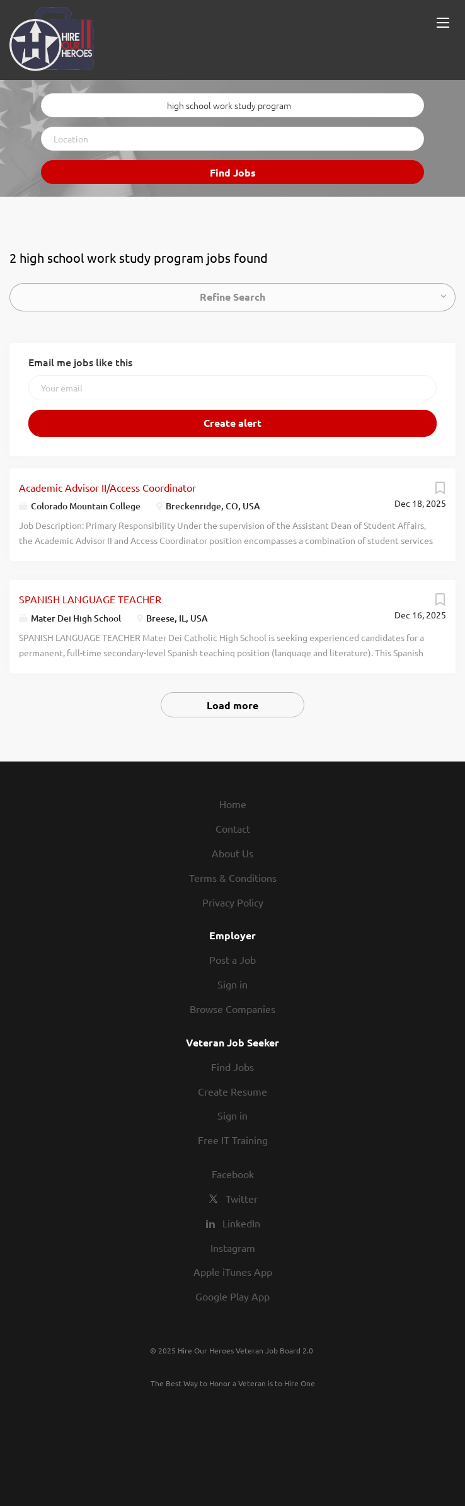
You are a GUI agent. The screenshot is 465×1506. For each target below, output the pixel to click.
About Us (232, 853)
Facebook (233, 1173)
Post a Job (232, 959)
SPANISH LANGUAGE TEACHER (90, 599)
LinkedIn (241, 1223)
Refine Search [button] (232, 296)
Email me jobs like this (80, 362)
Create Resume (232, 1091)
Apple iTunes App (232, 1271)
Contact (232, 828)
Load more (232, 705)
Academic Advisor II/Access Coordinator (107, 487)
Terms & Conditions (233, 877)
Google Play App (232, 1296)
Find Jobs (233, 172)
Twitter (242, 1198)
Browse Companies (232, 1008)
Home (232, 803)
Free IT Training (233, 1139)
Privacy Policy (232, 902)
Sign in (232, 984)
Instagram (232, 1247)
